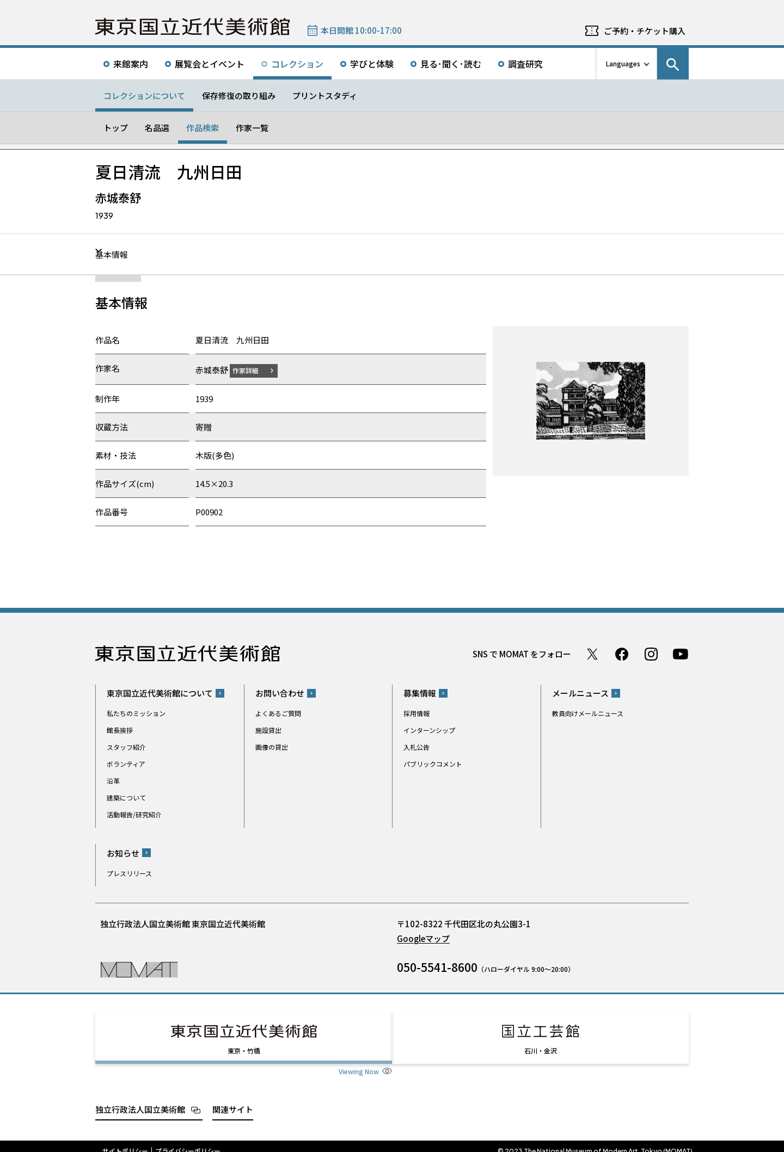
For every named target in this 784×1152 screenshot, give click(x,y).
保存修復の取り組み (238, 95)
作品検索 (202, 127)
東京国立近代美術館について (160, 693)
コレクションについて (144, 95)
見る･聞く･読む (450, 63)
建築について (126, 797)
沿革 (113, 780)
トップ (115, 127)
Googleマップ (423, 938)
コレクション (297, 63)
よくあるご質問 (278, 713)
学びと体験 (372, 63)
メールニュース (580, 693)
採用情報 (416, 713)
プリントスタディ (324, 95)
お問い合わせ (279, 693)
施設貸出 (268, 730)
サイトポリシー (125, 1141)
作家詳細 (252, 369)
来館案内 (130, 63)
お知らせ (123, 852)
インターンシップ (429, 730)
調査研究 (525, 63)
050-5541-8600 (437, 966)
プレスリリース (129, 872)
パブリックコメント (432, 763)
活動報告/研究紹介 (134, 814)
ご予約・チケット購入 (644, 30)
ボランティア (126, 763)
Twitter (592, 653)
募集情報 (419, 693)
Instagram (651, 653)
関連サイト (232, 1099)
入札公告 (416, 746)
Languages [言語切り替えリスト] (623, 63)
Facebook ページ (622, 653)
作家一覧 (252, 127)
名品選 (157, 127)
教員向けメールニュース (587, 713)
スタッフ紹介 (126, 746)
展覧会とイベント (209, 63)
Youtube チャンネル (680, 653)
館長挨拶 (120, 730)
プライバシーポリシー (187, 1141)
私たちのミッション (136, 713)
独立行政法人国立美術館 (140, 1099)
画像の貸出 (271, 746)
